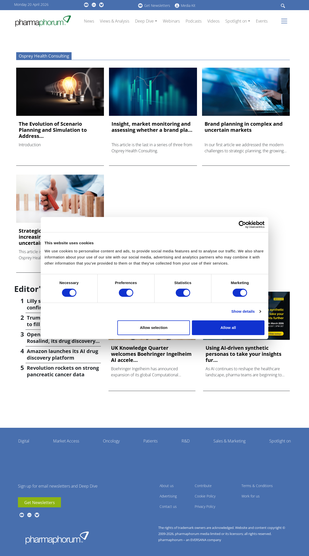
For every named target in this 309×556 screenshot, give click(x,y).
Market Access (66, 441)
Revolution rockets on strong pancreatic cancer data (63, 371)
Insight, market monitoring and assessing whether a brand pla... (152, 127)
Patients (150, 441)
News (89, 21)
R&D (186, 441)
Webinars (171, 21)
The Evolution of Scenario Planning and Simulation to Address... (53, 130)
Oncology (111, 441)
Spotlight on (236, 21)
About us (167, 485)
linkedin (93, 4)
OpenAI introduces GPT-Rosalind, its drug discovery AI (61, 341)
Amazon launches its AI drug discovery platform (62, 354)
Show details (243, 311)
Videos (213, 21)
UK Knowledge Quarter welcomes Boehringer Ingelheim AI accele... (151, 354)
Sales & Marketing (229, 441)
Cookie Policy (205, 496)
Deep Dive (144, 21)
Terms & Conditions (257, 485)
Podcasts (194, 21)
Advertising (168, 496)
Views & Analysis (114, 21)
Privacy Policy (205, 506)
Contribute (203, 485)
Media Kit (188, 5)
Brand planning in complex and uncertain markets (244, 127)
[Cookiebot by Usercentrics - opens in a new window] (242, 224)
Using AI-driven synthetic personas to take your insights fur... (243, 354)
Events (262, 21)
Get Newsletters (157, 5)
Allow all (228, 327)
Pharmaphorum (57, 538)
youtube (86, 4)
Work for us (250, 496)
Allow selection (153, 327)
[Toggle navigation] (285, 21)
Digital (23, 441)
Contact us (168, 506)
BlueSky (101, 4)
